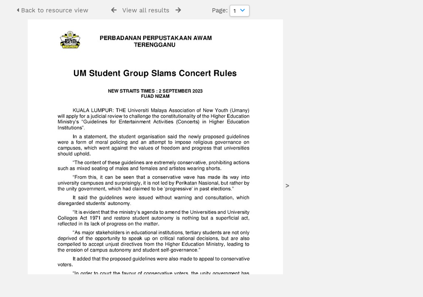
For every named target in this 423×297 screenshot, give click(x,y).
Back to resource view (52, 10)
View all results (145, 10)
